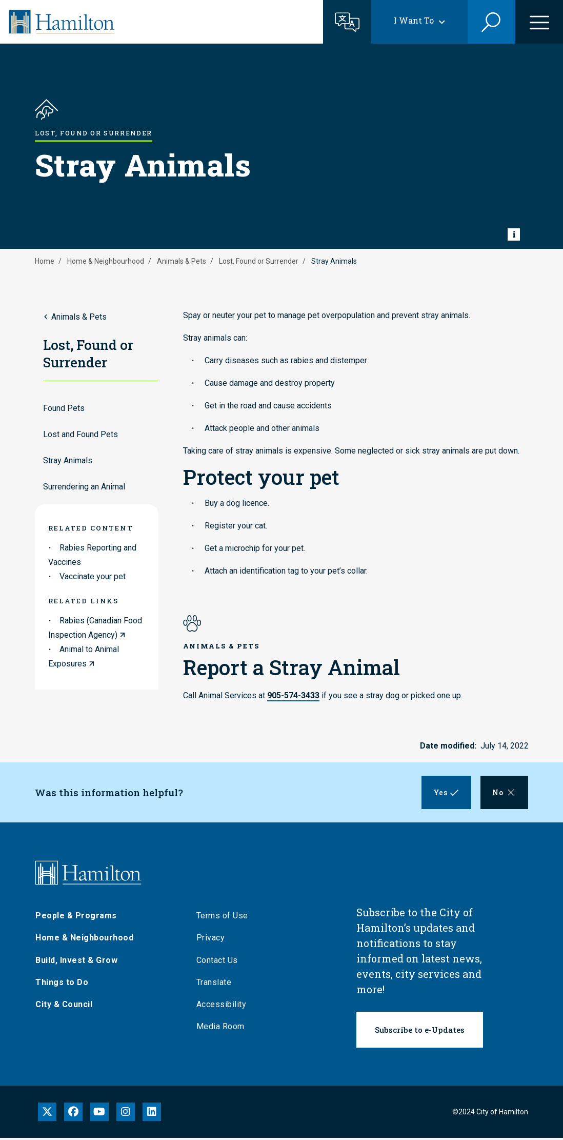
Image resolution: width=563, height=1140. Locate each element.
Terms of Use (222, 917)
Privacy (210, 940)
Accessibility (221, 1006)
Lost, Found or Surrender (258, 261)
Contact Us (217, 962)
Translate (214, 984)
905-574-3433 (293, 695)
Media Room (220, 1028)
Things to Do (61, 984)
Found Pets (64, 408)
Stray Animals (67, 460)
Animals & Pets (181, 261)
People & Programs (76, 917)
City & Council (63, 1006)
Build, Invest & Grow (76, 962)
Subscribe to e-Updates (420, 1032)
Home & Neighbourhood (105, 261)
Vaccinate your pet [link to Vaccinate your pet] (92, 576)
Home (44, 261)
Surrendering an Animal (84, 487)
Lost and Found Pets (80, 434)
